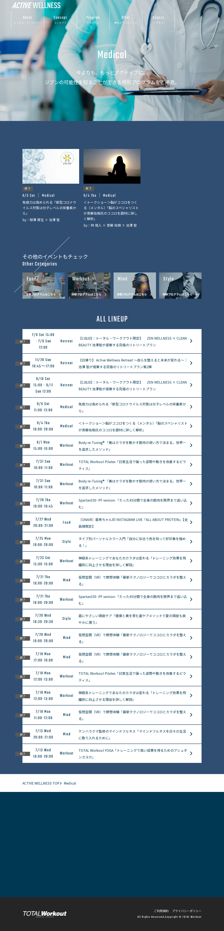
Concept (60, 20)
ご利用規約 (161, 911)
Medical (70, 783)
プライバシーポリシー (187, 911)
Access (158, 20)
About (27, 20)
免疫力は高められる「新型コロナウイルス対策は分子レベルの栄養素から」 (49, 208)
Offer (126, 20)
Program (93, 20)
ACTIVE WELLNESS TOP (40, 783)
